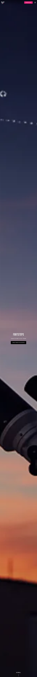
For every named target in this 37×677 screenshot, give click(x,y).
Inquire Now (28, 2)
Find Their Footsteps (18, 342)
